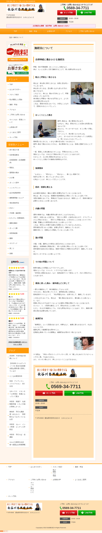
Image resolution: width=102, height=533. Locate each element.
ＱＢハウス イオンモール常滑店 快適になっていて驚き (17, 393)
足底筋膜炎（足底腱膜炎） (17, 161)
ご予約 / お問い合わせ (86, 31)
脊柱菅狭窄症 (14, 203)
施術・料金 (33, 31)
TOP (15, 31)
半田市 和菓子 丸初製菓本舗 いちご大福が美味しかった (17, 404)
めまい (11, 208)
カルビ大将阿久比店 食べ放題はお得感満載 (17, 443)
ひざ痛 (11, 177)
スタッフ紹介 (14, 94)
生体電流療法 (14, 155)
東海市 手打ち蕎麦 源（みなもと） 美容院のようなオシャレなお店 (17, 415)
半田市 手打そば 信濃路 (17, 436)
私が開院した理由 (15, 99)
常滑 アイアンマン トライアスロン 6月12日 (17, 383)
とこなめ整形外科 (15, 376)
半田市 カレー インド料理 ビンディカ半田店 (17, 427)
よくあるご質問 (15, 132)
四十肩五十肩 (14, 150)
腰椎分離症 (13, 223)
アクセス (69, 31)
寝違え (11, 167)
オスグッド (13, 243)
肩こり (11, 248)
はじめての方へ (15, 89)
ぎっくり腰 (13, 228)
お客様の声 (51, 31)
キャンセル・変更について (17, 121)
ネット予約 (13, 137)
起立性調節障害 (15, 193)
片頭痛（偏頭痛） (15, 213)
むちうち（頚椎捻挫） (17, 218)
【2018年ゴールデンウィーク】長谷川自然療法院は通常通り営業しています (17, 367)
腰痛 (11, 238)
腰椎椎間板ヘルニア (16, 198)
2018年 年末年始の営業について (17, 357)
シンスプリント (15, 188)
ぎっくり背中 (14, 182)
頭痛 (11, 253)
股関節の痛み (14, 172)
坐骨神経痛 (13, 233)
